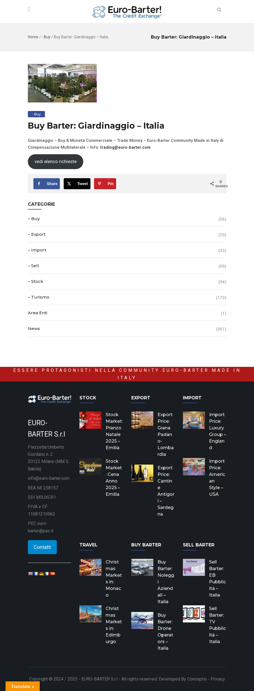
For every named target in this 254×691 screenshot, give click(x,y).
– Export (37, 234)
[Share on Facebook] (46, 183)
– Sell (33, 265)
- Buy (46, 37)
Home (33, 37)
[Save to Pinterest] (105, 183)
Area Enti (37, 312)
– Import (37, 250)
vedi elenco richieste (55, 161)
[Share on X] (77, 183)
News (34, 328)
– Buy (34, 218)
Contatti (42, 547)
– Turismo (38, 297)
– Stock (35, 281)
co (144, 147)
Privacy (218, 679)
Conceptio (197, 679)
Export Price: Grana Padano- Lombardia (165, 434)
